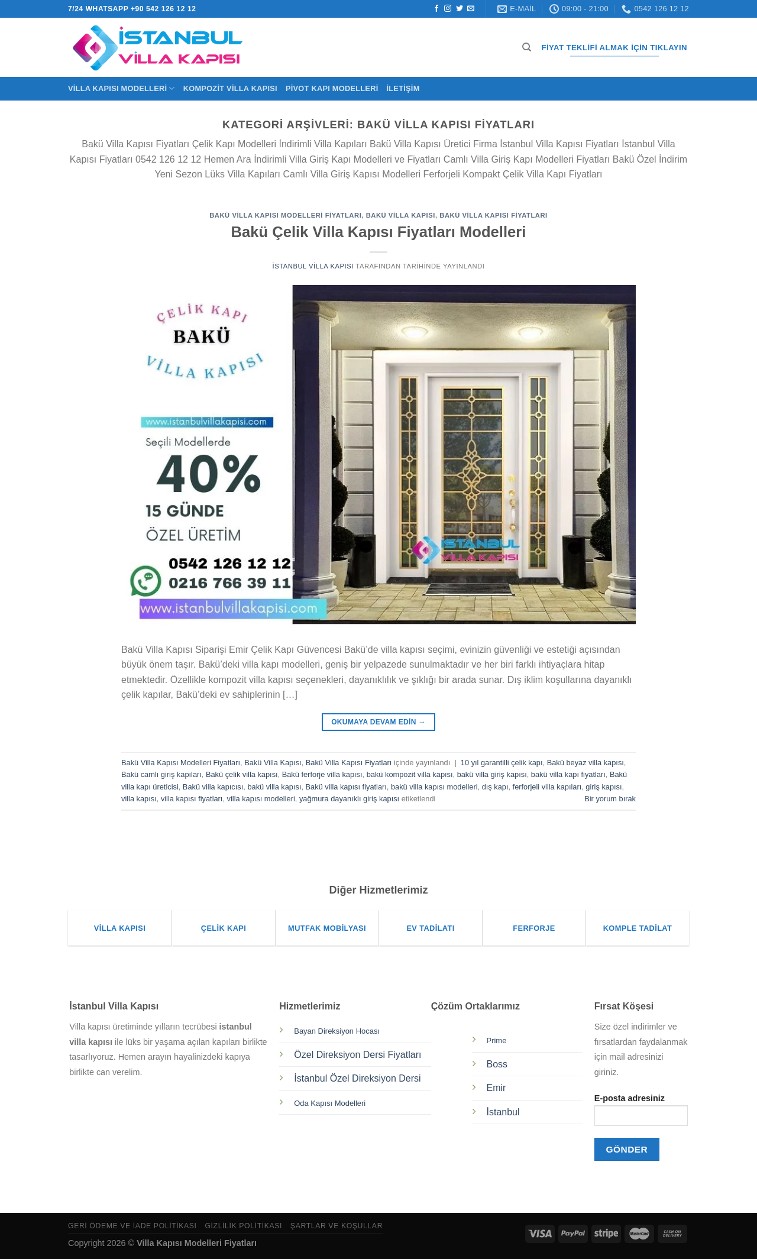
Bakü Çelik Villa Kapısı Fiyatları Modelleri (378, 232)
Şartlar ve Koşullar (336, 1226)
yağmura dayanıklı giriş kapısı (349, 798)
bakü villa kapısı (274, 786)
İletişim (402, 88)
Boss (497, 1064)
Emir (496, 1088)
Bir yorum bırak (610, 798)
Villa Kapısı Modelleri (121, 88)
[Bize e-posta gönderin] (470, 9)
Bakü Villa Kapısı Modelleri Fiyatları (285, 215)
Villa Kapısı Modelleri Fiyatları (197, 1243)
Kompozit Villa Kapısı (230, 88)
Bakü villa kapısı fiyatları (346, 786)
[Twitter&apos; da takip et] (459, 9)
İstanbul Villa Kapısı (312, 266)
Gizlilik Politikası (243, 1226)
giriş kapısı (603, 786)
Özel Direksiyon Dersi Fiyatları (357, 1055)
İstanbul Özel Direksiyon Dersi (357, 1078)
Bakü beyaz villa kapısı (585, 762)
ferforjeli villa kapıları (547, 786)
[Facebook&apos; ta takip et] (436, 9)
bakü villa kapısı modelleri (434, 786)
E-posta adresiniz (641, 1113)
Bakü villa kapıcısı (213, 786)
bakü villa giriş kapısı (492, 774)
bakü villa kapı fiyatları (568, 774)
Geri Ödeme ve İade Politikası (132, 1226)
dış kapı (495, 786)
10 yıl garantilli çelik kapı (502, 762)
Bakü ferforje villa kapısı (322, 774)
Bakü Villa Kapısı (400, 215)
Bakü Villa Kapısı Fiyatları (493, 215)
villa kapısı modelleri (261, 798)
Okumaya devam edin (378, 722)
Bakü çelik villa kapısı (242, 774)
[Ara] (526, 47)
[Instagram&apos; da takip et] (447, 9)
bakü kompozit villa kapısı (410, 774)
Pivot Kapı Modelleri (332, 88)
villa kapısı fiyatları (192, 798)
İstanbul (503, 1112)
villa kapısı (139, 798)
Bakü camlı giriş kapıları (161, 774)
